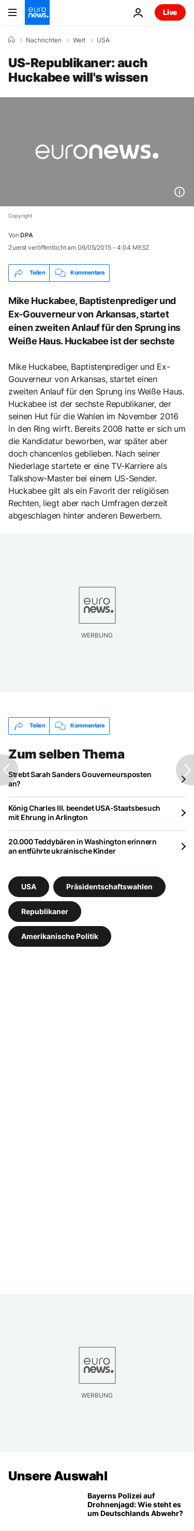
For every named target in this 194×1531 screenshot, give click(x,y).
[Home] (11, 39)
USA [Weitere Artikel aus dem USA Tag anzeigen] (28, 886)
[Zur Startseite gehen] (37, 12)
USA (103, 40)
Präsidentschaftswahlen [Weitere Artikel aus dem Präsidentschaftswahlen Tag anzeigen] (109, 886)
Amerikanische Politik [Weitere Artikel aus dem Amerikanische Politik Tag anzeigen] (59, 936)
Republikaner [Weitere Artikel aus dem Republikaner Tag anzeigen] (44, 911)
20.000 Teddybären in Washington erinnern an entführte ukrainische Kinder (82, 846)
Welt (79, 40)
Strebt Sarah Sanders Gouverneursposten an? (79, 779)
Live (170, 12)
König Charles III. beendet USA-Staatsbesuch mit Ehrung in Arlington (84, 813)
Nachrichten (44, 40)
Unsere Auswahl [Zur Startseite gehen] (57, 1475)
